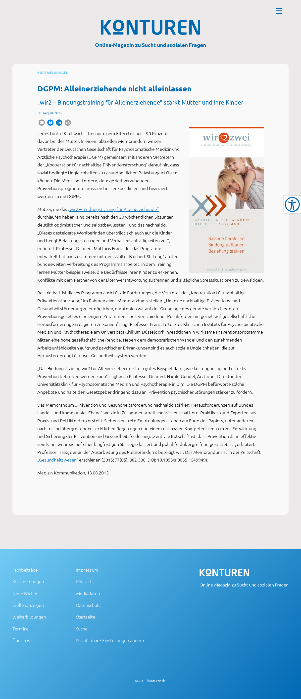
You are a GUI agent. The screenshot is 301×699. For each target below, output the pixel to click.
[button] (42, 122)
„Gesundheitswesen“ (57, 460)
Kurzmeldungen (53, 72)
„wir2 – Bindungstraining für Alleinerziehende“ (113, 209)
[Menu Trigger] (279, 10)
